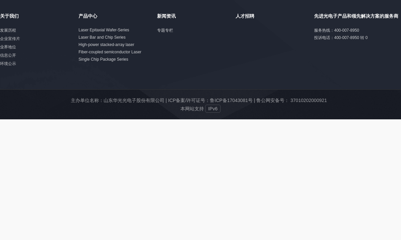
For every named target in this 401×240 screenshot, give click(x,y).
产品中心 (88, 16)
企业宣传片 (10, 38)
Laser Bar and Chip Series (102, 37)
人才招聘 (245, 16)
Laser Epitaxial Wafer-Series (104, 30)
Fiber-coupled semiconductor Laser (110, 52)
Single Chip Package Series (103, 59)
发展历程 (8, 30)
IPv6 (213, 108)
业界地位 (8, 47)
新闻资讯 (166, 16)
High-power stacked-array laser (106, 44)
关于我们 (9, 16)
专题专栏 (165, 30)
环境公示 (8, 63)
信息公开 (8, 55)
